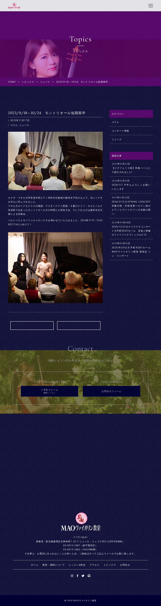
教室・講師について (53, 564)
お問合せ (125, 564)
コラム (14, 125)
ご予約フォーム (49, 391)
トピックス (110, 564)
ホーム (34, 564)
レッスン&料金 (77, 564)
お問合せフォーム (111, 391)
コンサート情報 (120, 130)
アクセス (94, 564)
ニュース (24, 125)
